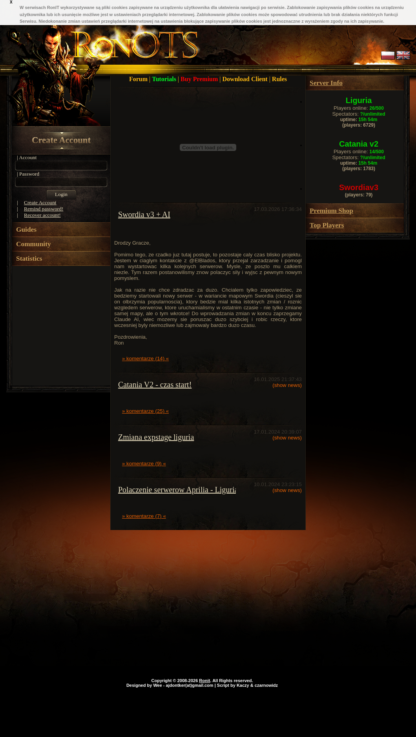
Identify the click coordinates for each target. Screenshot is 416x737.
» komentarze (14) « (145, 358)
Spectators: (358, 114)
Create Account (61, 140)
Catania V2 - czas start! (155, 384)
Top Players (327, 225)
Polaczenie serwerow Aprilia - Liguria (178, 489)
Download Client (246, 79)
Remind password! (43, 209)
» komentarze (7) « (144, 516)
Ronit (204, 680)
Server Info (326, 83)
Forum (139, 79)
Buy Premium (200, 79)
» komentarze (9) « (144, 464)
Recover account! (42, 215)
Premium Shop (331, 210)
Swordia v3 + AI (144, 214)
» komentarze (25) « (145, 411)
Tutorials (165, 79)
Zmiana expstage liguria (156, 437)
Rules (279, 79)
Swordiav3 (358, 187)
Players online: (359, 108)
